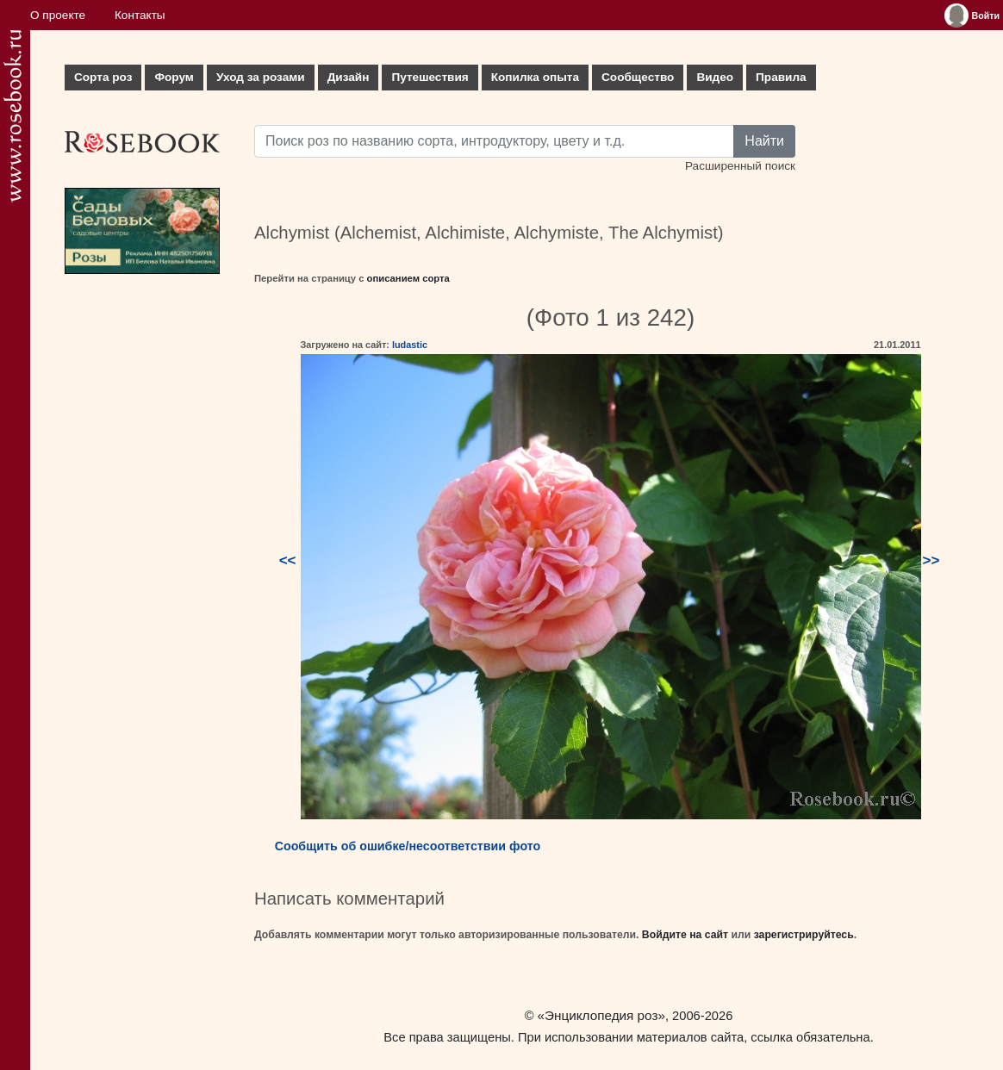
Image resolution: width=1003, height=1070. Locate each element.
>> (931, 560)
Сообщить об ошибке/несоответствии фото (408, 846)
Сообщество (637, 77)
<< (287, 560)
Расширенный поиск (740, 165)
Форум (173, 77)
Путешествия (429, 77)
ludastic (409, 344)
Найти (764, 141)
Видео (714, 77)
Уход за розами (260, 77)
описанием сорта (408, 278)
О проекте (57, 15)
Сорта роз (103, 77)
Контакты (140, 15)
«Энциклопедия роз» (601, 1015)
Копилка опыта (535, 77)
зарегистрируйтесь (804, 935)
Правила (781, 77)
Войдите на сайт (685, 935)
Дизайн (348, 77)
